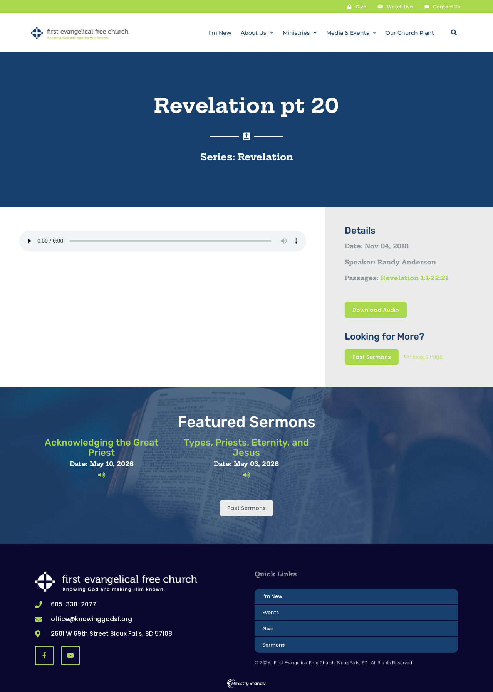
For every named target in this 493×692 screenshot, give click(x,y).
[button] (453, 32)
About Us (257, 33)
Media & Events (351, 33)
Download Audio (375, 309)
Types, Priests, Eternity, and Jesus (246, 447)
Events (270, 612)
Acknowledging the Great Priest (101, 447)
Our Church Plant (410, 32)
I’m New (220, 32)
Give (267, 628)
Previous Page (423, 356)
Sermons (273, 644)
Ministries (300, 33)
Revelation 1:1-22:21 (414, 277)
